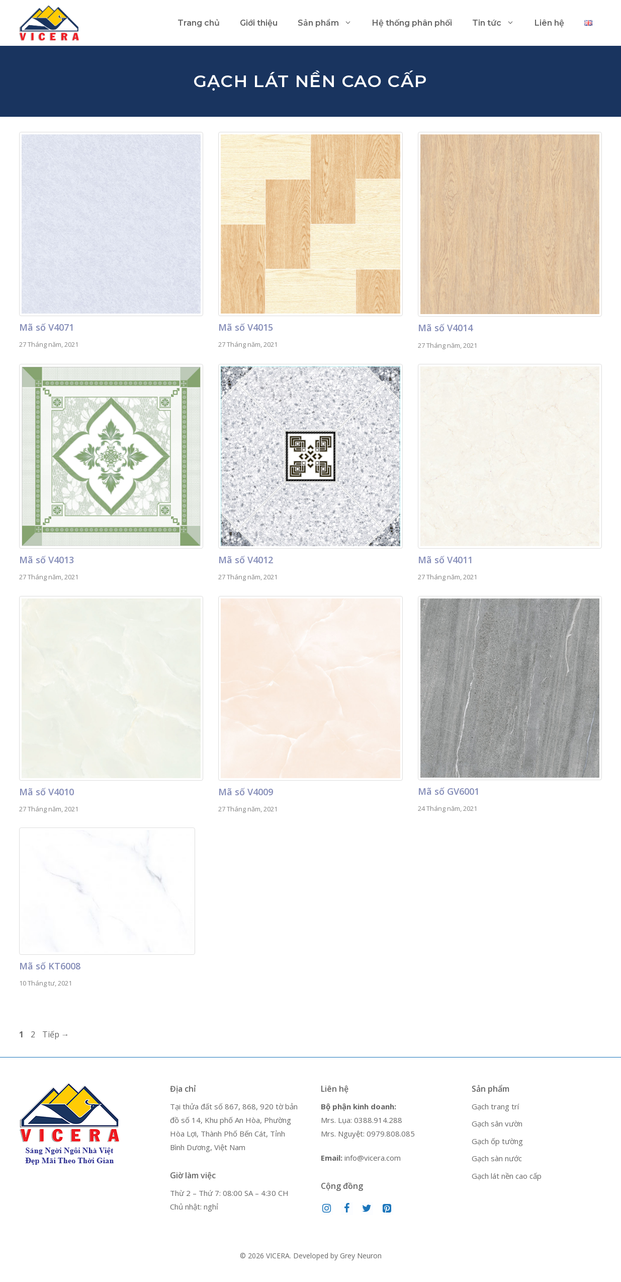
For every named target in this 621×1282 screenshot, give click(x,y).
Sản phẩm (330, 23)
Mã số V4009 (245, 792)
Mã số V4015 (245, 327)
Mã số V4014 (445, 328)
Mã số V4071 (46, 327)
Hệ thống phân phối (412, 23)
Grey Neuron (361, 1255)
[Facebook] (347, 1208)
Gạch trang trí (495, 1106)
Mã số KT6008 (49, 966)
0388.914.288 (378, 1120)
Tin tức (498, 23)
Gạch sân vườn (497, 1123)
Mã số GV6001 (448, 791)
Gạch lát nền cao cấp (507, 1176)
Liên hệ (549, 23)
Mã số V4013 (46, 560)
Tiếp (55, 1034)
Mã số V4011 (445, 560)
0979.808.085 (391, 1133)
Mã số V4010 (46, 792)
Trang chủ (199, 23)
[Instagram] (327, 1208)
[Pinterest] (387, 1208)
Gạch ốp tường (497, 1141)
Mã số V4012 (245, 560)
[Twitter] (367, 1208)
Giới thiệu (259, 23)
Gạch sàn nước (497, 1158)
